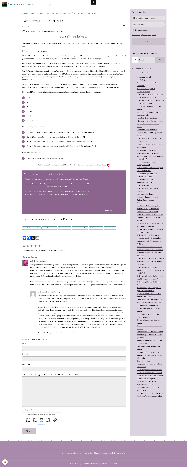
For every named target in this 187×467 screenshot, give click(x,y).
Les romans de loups (145, 177)
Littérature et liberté (145, 191)
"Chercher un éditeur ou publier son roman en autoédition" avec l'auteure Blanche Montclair (150, 297)
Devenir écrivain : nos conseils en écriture (54, 13)
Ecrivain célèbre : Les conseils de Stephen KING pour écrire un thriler (150, 214)
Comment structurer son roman (149, 368)
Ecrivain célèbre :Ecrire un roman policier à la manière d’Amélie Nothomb (150, 248)
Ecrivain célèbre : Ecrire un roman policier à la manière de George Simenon (150, 257)
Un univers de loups (145, 180)
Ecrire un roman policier (146, 200)
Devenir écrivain (64, 228)
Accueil (31, 4)
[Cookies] (5, 462)
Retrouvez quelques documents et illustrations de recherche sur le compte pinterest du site (72, 165)
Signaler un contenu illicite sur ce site (109, 453)
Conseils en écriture (49, 228)
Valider (148, 41)
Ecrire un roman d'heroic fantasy (150, 243)
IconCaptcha (41, 424)
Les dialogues (142, 80)
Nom (24, 344)
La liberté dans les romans (147, 194)
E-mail (25, 354)
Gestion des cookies (109, 464)
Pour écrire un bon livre (31, 228)
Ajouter (29, 431)
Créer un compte (137, 35)
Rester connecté (141, 30)
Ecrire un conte (143, 183)
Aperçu (76, 375)
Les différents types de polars (149, 203)
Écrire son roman (96, 228)
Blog (33, 13)
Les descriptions (143, 91)
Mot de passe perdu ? (149, 35)
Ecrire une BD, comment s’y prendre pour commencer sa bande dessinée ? (148, 266)
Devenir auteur (110, 228)
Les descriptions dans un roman (149, 366)
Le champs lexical (144, 77)
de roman (150, 377)
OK (159, 60)
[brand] (13, 4)
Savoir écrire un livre (80, 228)
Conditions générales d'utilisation (84, 464)
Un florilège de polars (145, 197)
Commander (109, 210)
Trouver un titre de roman (147, 128)
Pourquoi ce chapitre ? (146, 88)
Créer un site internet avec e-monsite (77, 453)
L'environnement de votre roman (150, 326)
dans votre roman (155, 363)
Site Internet (27, 364)
